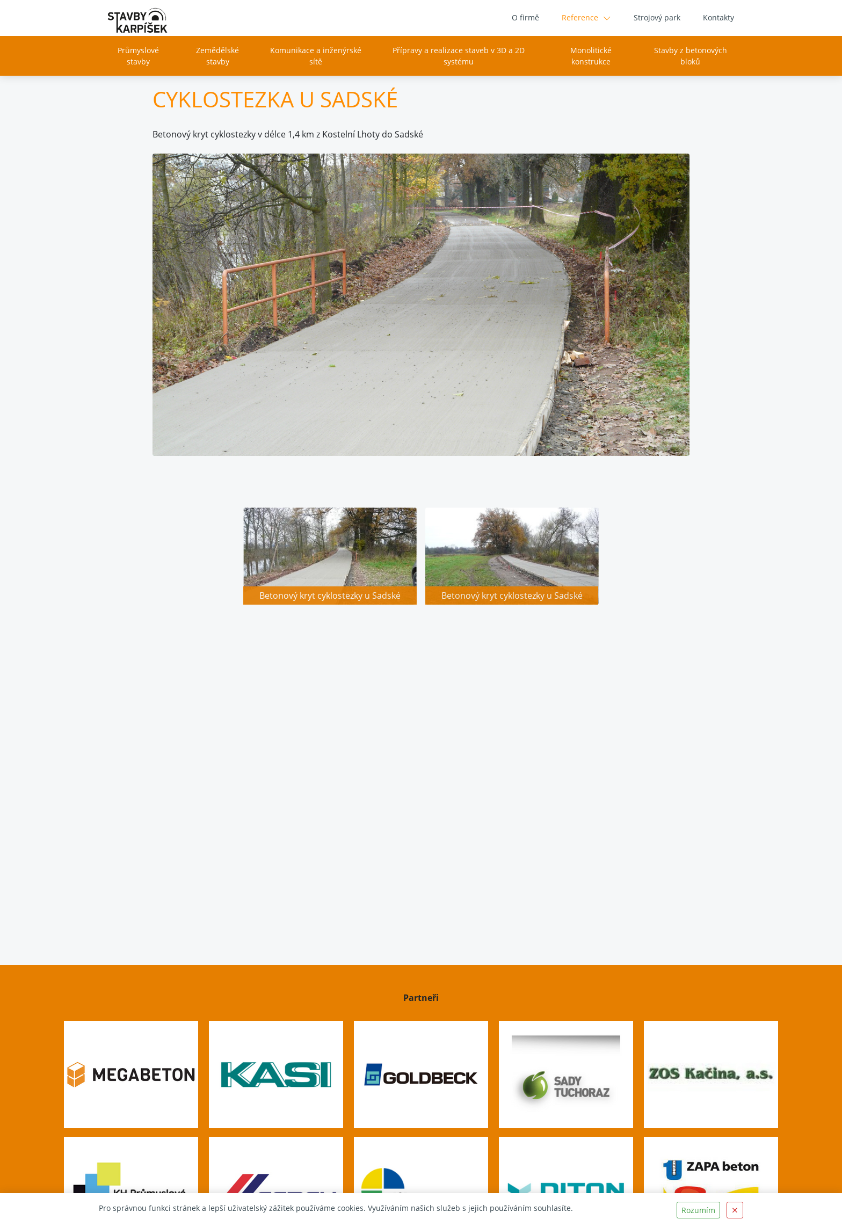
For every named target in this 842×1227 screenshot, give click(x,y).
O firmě (525, 17)
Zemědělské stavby (217, 56)
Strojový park (657, 17)
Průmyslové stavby (138, 56)
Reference (580, 17)
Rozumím (698, 1210)
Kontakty (718, 17)
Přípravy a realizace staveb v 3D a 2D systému (459, 56)
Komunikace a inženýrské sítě (315, 56)
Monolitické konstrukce (591, 56)
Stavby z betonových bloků (690, 56)
